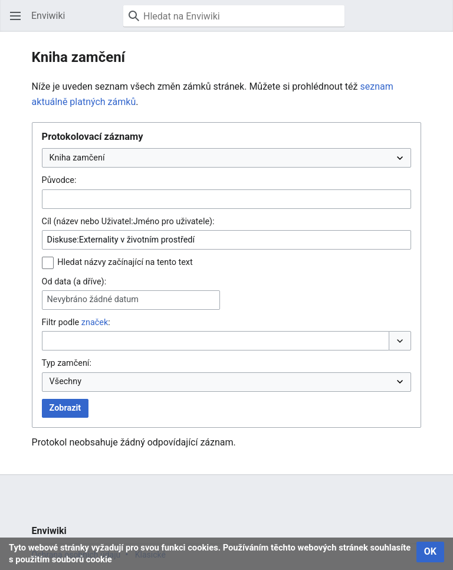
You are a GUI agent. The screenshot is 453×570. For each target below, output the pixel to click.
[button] (15, 16)
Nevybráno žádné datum (93, 299)
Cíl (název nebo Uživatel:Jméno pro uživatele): (128, 222)
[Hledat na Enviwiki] (233, 16)
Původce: (59, 180)
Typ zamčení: (66, 363)
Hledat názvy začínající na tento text (125, 262)
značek (94, 322)
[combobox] (227, 199)
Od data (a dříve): (74, 282)
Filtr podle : (76, 322)
